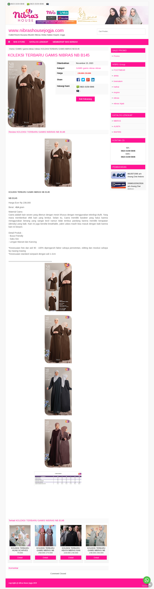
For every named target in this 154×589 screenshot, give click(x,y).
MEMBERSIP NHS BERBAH (65, 42)
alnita (116, 76)
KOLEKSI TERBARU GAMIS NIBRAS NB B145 (48, 55)
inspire (117, 92)
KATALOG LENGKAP (38, 42)
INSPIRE (117, 132)
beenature (118, 81)
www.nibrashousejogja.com (36, 30)
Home (11, 49)
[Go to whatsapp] (147, 580)
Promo (117, 56)
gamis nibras (28, 49)
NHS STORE (19, 42)
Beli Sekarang (85, 99)
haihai (116, 87)
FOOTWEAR (119, 70)
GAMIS (19, 49)
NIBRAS (117, 121)
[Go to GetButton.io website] (147, 586)
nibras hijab (119, 103)
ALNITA (117, 126)
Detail (20, 557)
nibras (37, 49)
